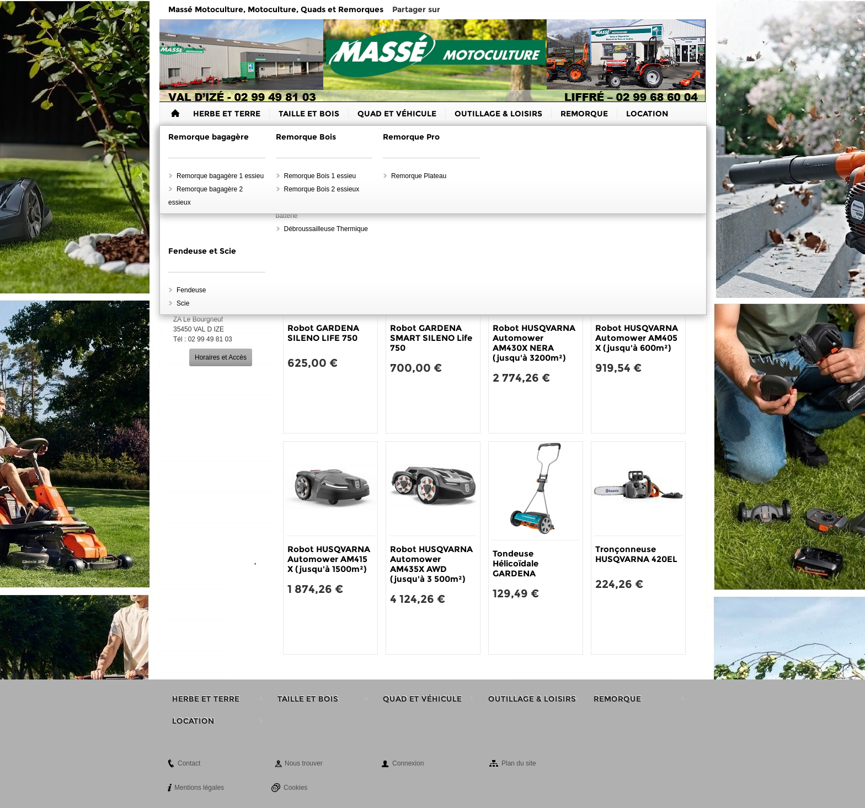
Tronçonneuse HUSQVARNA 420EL (636, 554)
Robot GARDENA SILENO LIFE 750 (323, 333)
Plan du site (518, 763)
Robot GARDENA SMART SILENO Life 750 (431, 338)
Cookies (295, 787)
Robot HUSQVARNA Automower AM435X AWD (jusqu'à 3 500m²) (431, 564)
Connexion (408, 763)
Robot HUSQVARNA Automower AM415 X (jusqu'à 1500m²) (328, 559)
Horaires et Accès (221, 357)
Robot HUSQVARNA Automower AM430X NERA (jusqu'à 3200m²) (534, 343)
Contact (189, 763)
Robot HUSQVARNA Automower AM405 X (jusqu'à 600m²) (636, 338)
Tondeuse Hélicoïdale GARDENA (515, 563)
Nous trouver (304, 763)
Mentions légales (199, 787)
